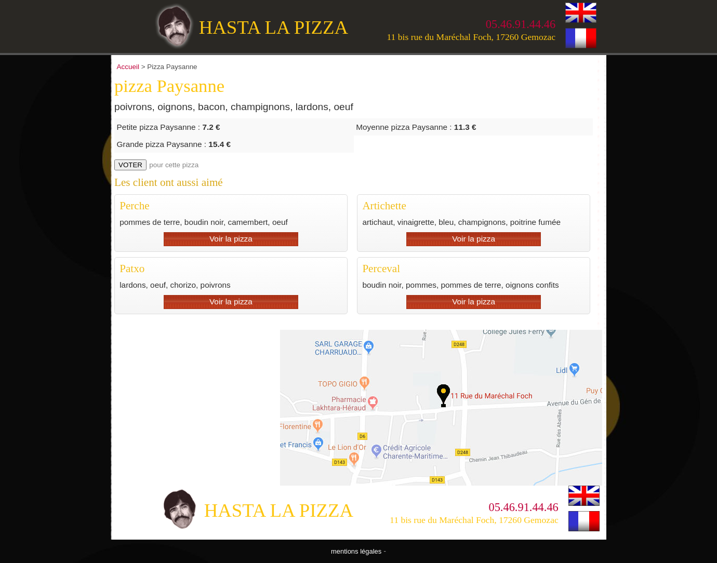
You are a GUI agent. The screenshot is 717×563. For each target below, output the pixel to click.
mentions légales (356, 551)
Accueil (128, 67)
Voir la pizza (231, 238)
